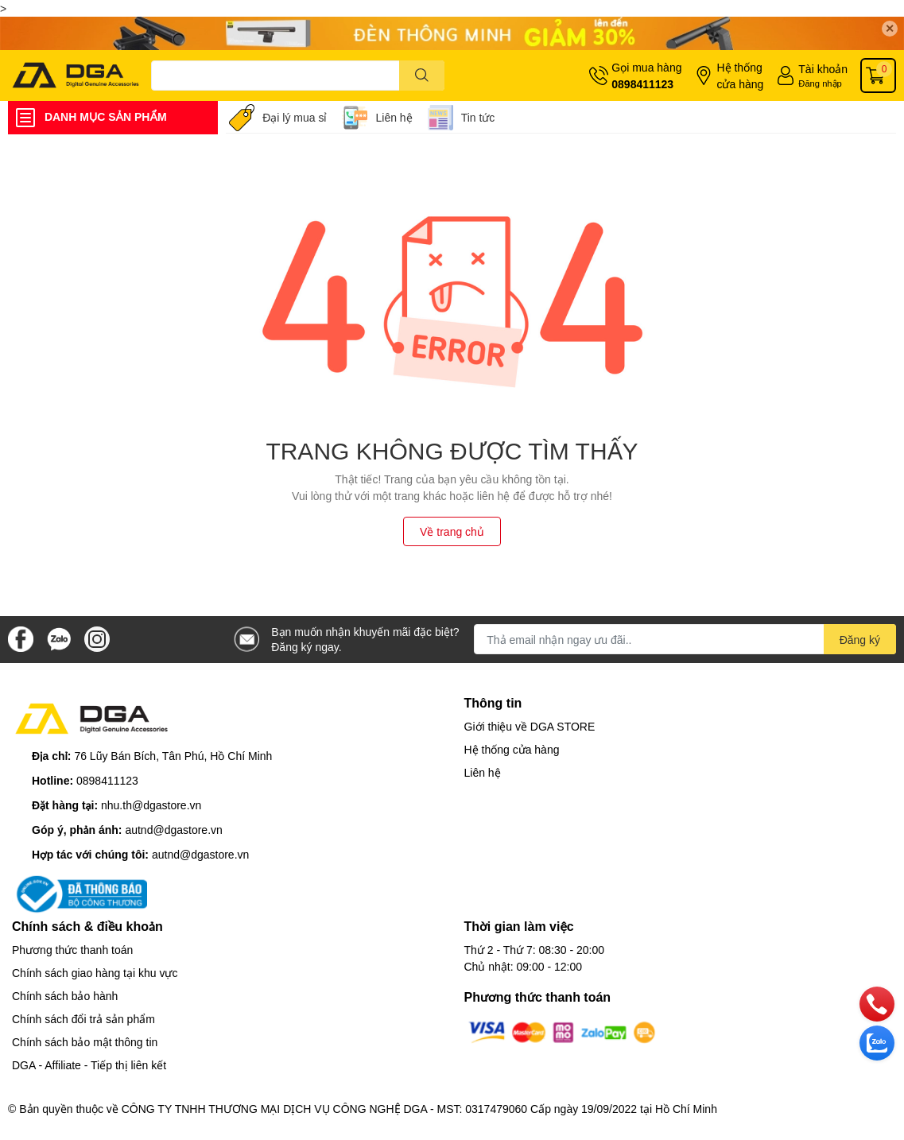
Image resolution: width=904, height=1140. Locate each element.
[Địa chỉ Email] (685, 639)
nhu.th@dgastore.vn (151, 805)
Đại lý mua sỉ (294, 117)
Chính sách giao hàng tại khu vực (94, 972)
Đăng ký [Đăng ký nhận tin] (860, 639)
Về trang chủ (452, 531)
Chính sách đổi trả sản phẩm (83, 1019)
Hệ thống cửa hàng (739, 75)
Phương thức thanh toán (72, 949)
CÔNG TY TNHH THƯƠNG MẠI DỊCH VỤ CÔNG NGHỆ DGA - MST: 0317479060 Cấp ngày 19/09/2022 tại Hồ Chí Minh (419, 1108)
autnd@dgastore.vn (173, 829)
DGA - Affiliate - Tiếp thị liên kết (89, 1065)
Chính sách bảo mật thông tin (84, 1042)
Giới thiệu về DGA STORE (530, 726)
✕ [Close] (889, 28)
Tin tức (478, 117)
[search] (421, 75)
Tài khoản (823, 69)
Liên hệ (393, 117)
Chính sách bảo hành (65, 995)
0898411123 (642, 84)
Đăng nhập (820, 83)
